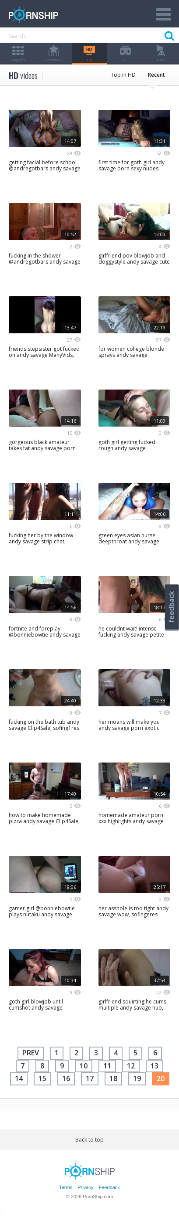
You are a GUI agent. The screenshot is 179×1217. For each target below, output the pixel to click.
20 (161, 1078)
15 (42, 1078)
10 (84, 1066)
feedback (171, 607)
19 (137, 1078)
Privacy (85, 1187)
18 (113, 1078)
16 (66, 1078)
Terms (65, 1187)
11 (107, 1066)
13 (154, 1066)
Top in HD (123, 74)
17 (90, 1078)
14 (19, 1078)
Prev (30, 1053)
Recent (156, 74)
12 (131, 1066)
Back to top (89, 1139)
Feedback (109, 1187)
